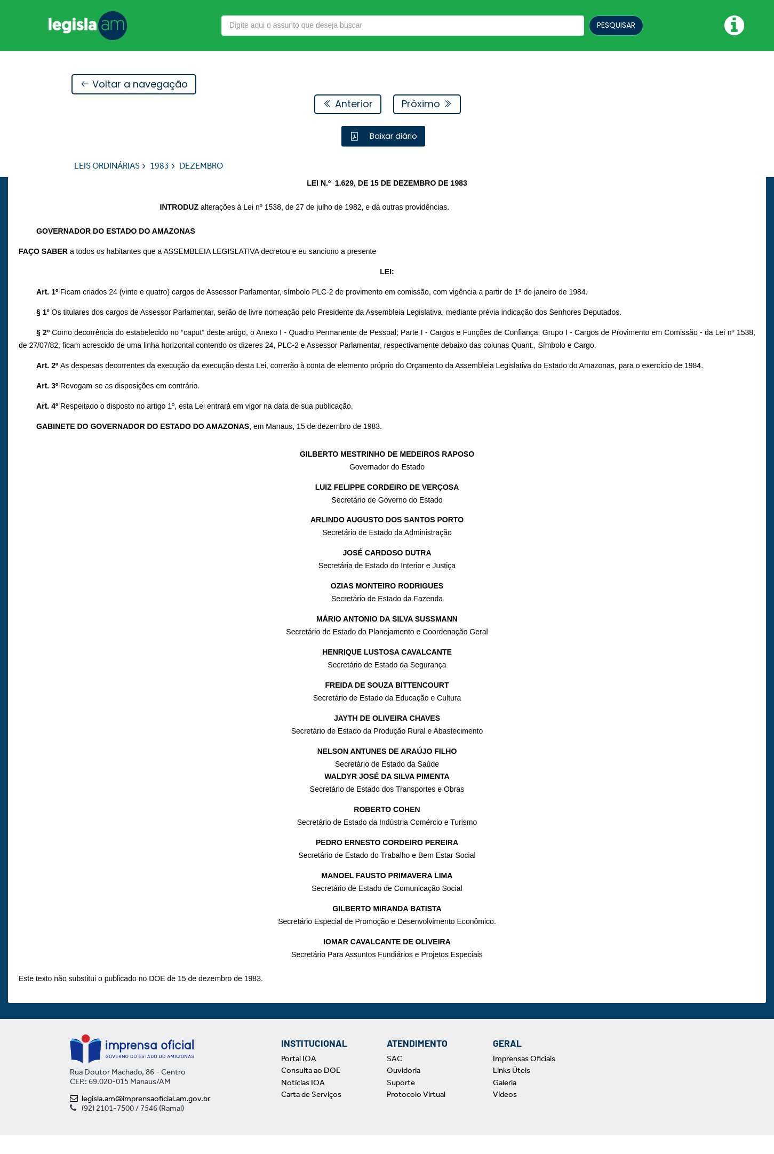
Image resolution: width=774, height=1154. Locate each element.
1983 (159, 166)
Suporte (401, 1101)
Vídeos (505, 1113)
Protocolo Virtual (416, 1113)
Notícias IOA (303, 1101)
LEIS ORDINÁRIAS (107, 166)
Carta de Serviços (311, 1113)
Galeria (504, 1101)
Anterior (348, 104)
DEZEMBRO (201, 166)
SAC (394, 1077)
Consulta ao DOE (310, 1089)
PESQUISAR (616, 25)
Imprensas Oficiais (524, 1077)
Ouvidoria (403, 1089)
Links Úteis (511, 1089)
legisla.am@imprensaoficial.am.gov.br (140, 1117)
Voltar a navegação (134, 84)
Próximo (427, 104)
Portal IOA (298, 1077)
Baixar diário (392, 136)
